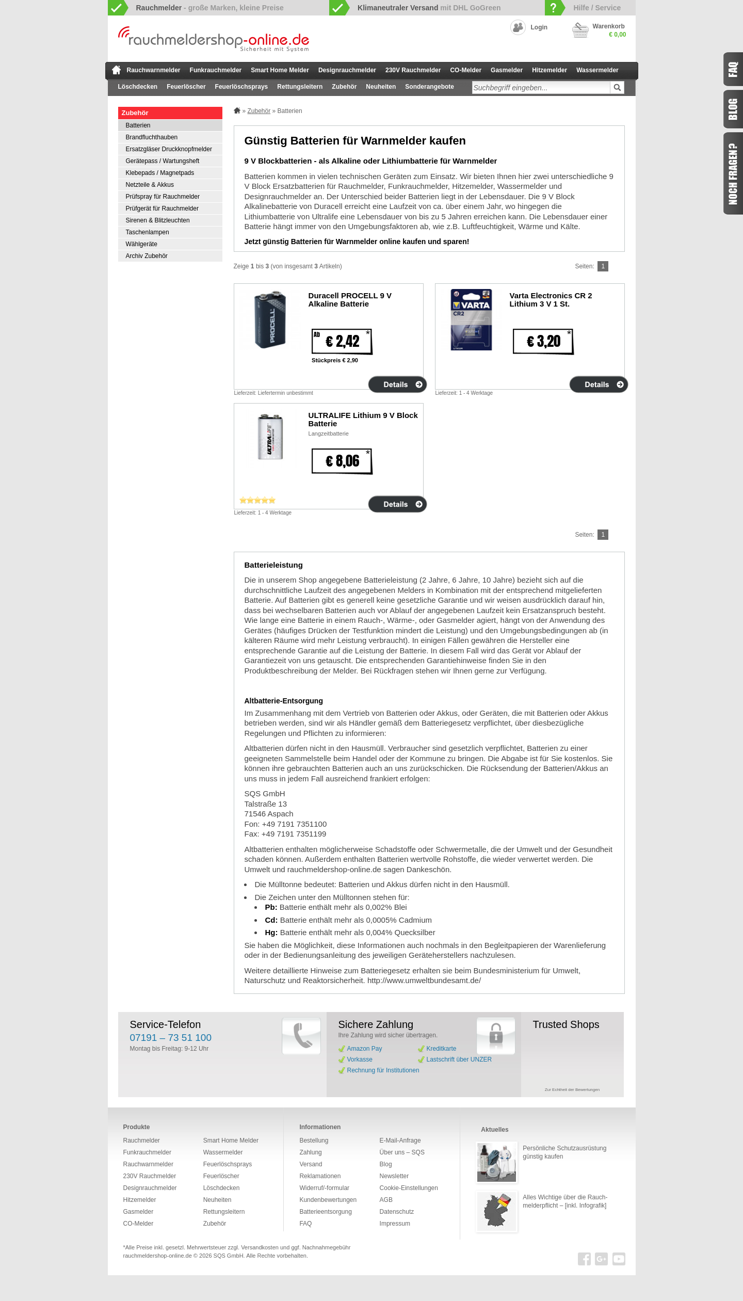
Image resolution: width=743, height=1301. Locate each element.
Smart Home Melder (280, 70)
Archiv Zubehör (147, 256)
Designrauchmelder (347, 70)
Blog (386, 1164)
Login (539, 27)
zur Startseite (116, 70)
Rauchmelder (141, 1140)
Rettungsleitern (299, 86)
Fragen (732, 173)
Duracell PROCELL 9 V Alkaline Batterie (350, 299)
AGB (386, 1199)
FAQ (305, 1223)
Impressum (395, 1223)
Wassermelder (597, 70)
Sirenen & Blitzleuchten (158, 220)
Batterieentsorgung (325, 1211)
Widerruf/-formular (324, 1188)
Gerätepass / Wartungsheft (163, 161)
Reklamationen (320, 1176)
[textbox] (541, 87)
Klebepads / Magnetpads (160, 172)
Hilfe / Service (597, 8)
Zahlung (310, 1152)
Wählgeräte (141, 244)
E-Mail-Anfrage (400, 1140)
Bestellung (313, 1140)
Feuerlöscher (186, 86)
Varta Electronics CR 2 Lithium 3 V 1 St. (551, 299)
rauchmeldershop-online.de (157, 1255)
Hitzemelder (549, 70)
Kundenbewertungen (328, 1199)
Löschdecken (138, 86)
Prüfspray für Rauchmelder (163, 196)
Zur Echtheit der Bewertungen (572, 1089)
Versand (310, 1164)
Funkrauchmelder (216, 70)
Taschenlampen (147, 232)
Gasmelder (507, 70)
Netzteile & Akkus (150, 184)
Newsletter (394, 1176)
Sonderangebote (429, 86)
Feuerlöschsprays (241, 86)
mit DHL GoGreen (429, 8)
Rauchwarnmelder (154, 70)
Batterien (138, 125)
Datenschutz (397, 1211)
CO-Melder (465, 70)
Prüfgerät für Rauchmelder (162, 208)
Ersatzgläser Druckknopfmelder (169, 149)
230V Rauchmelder (413, 70)
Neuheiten (381, 86)
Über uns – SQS (402, 1152)
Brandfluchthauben (152, 137)
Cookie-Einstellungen (409, 1188)
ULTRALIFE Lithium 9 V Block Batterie (363, 419)
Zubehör (344, 86)
